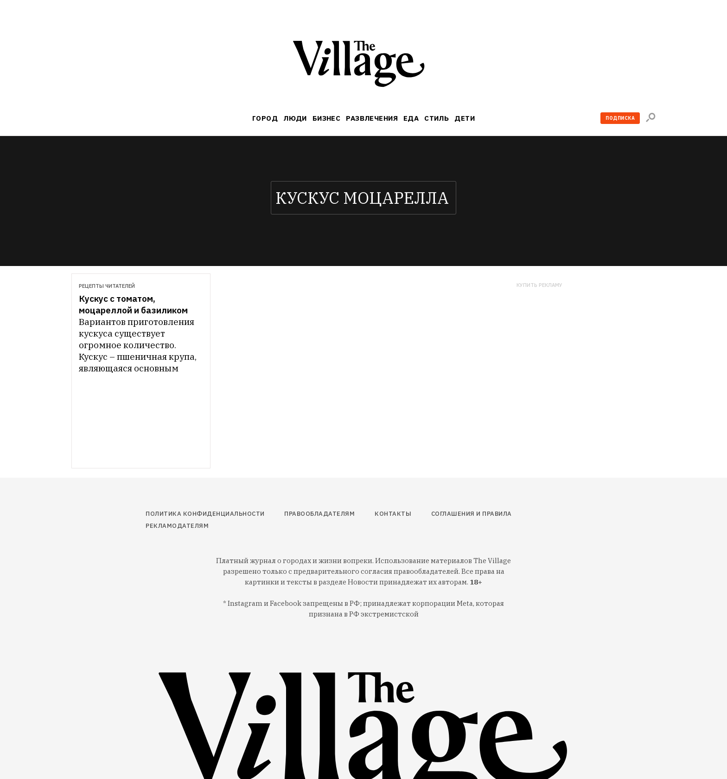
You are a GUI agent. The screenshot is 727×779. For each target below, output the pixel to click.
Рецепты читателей (107, 286)
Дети (464, 118)
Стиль (436, 118)
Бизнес (326, 118)
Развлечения (372, 118)
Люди (295, 118)
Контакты (393, 514)
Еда (411, 118)
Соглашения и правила (471, 514)
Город (265, 118)
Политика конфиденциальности (205, 514)
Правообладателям (319, 514)
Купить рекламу (539, 285)
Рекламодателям (177, 526)
